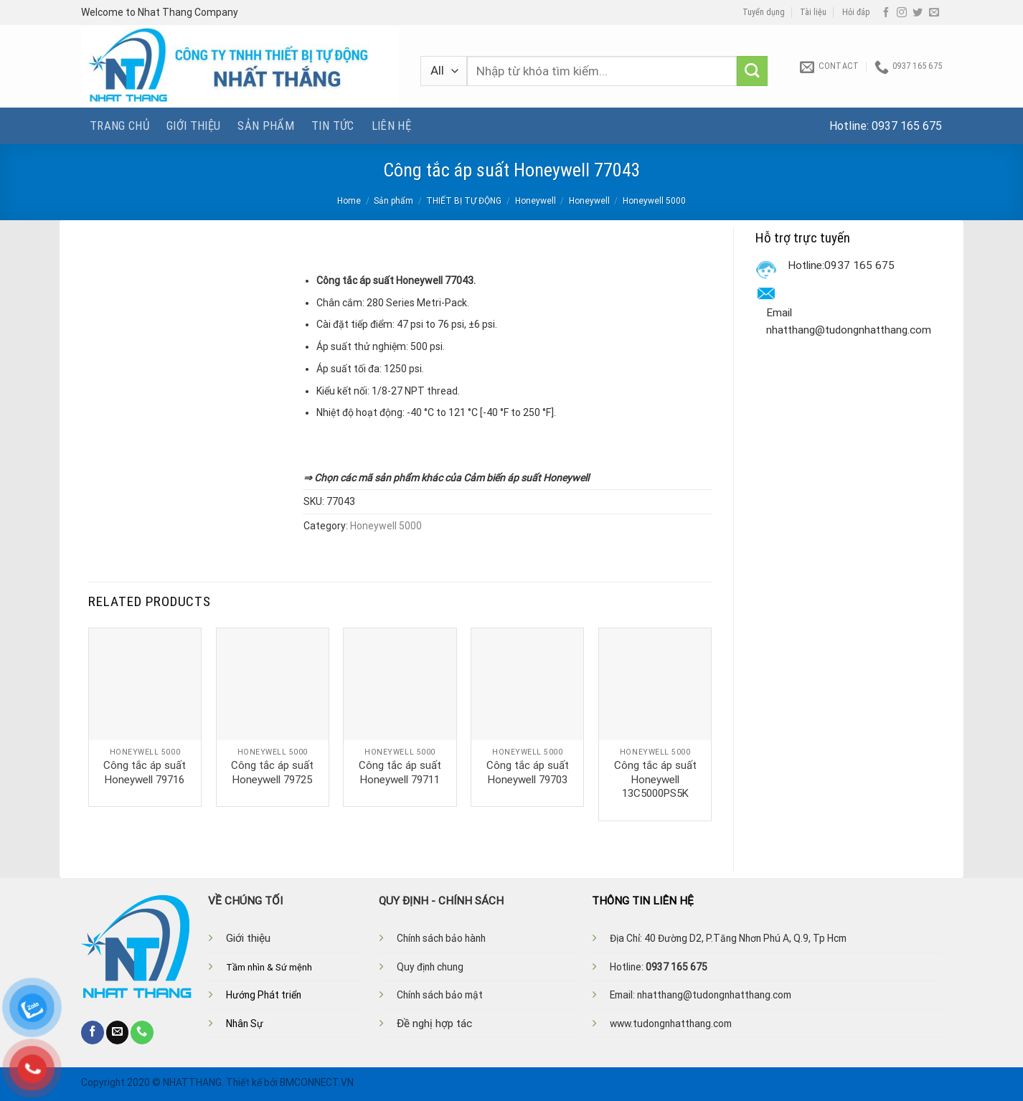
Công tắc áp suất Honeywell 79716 (144, 772)
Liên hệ (391, 125)
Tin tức (332, 125)
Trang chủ (119, 125)
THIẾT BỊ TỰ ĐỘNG (463, 201)
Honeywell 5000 (654, 201)
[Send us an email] (934, 13)
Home (349, 201)
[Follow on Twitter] (918, 13)
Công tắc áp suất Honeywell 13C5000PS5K (655, 779)
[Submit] (752, 71)
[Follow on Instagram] (902, 13)
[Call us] (142, 1032)
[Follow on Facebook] (886, 13)
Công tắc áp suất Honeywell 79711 (400, 772)
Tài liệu (813, 12)
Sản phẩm (265, 125)
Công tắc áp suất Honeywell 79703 (527, 772)
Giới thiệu (193, 125)
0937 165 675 (907, 126)
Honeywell (535, 201)
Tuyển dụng (763, 12)
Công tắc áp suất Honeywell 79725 (272, 772)
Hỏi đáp (856, 12)
